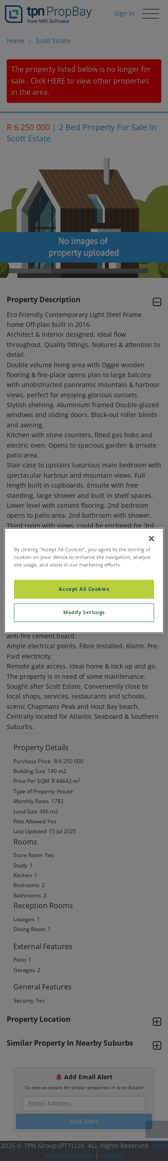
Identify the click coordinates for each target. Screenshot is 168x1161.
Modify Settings (84, 612)
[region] (84, 580)
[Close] (151, 538)
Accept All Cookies (84, 589)
